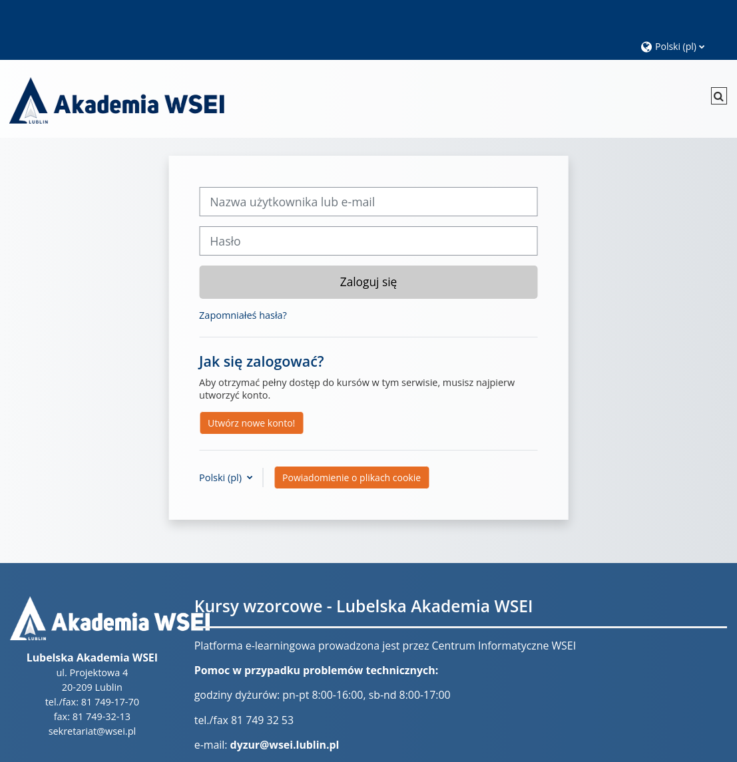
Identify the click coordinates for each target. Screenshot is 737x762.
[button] (682, 46)
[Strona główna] (116, 98)
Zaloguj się (368, 281)
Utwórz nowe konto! (251, 423)
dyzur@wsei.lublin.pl (285, 744)
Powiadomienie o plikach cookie (351, 477)
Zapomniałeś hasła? (243, 315)
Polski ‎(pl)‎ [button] (221, 477)
